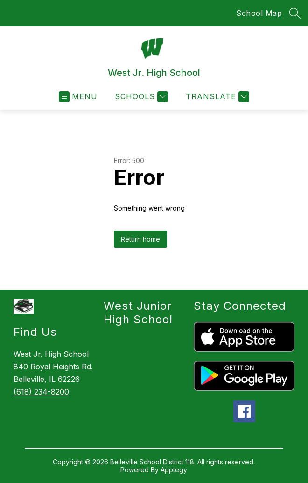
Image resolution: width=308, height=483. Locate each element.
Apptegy (174, 470)
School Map (259, 13)
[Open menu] (78, 96)
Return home (140, 239)
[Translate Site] (216, 96)
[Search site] (295, 13)
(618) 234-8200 (41, 391)
